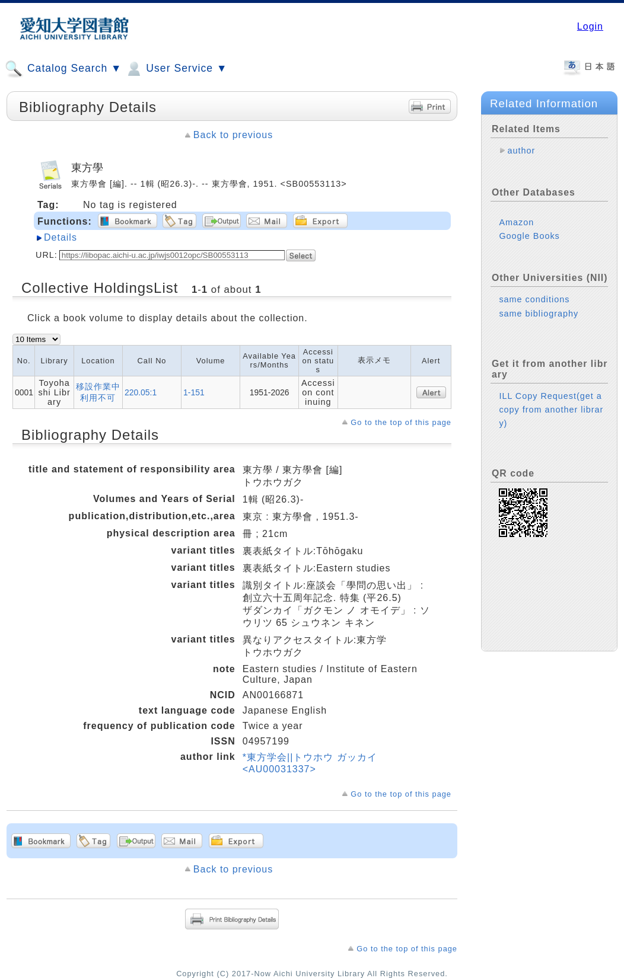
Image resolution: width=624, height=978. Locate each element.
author (521, 150)
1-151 (194, 392)
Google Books (529, 236)
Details (60, 237)
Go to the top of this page (401, 422)
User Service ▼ (176, 69)
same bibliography (538, 313)
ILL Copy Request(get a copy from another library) (551, 409)
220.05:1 (141, 392)
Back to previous (233, 135)
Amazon (516, 222)
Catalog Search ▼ (63, 69)
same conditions (534, 299)
